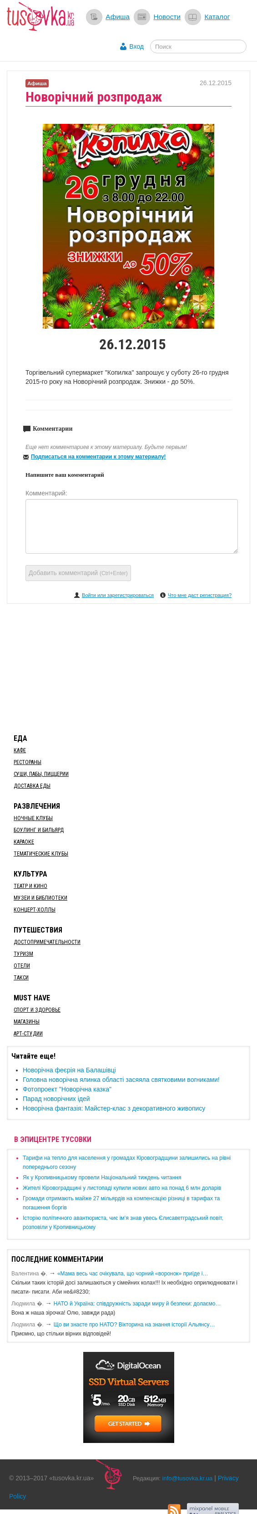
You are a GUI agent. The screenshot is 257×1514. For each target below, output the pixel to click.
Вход (136, 46)
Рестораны (27, 762)
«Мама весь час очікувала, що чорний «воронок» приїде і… (132, 1273)
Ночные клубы (33, 818)
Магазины (27, 1022)
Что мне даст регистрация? (200, 595)
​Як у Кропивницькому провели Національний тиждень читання (102, 1177)
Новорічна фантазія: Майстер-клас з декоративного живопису (114, 1108)
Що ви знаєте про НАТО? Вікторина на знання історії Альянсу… (134, 1324)
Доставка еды (32, 786)
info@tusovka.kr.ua (187, 1478)
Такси (21, 977)
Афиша (118, 16)
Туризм (23, 954)
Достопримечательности (47, 942)
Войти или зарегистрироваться (118, 595)
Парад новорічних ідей (56, 1098)
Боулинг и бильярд (39, 830)
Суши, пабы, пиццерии (41, 774)
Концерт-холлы (34, 910)
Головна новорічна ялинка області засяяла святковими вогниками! (121, 1079)
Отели (22, 966)
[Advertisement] (128, 667)
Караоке (24, 842)
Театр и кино (30, 886)
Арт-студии (28, 1033)
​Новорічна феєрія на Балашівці (69, 1070)
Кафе (20, 750)
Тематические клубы (41, 854)
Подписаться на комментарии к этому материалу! (98, 457)
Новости (167, 16)
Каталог (217, 16)
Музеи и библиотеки (40, 898)
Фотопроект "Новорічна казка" (67, 1089)
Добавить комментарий (78, 572)
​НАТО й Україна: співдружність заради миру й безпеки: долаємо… (137, 1303)
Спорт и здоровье (37, 1010)
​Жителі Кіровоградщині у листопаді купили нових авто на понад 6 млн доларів (122, 1188)
